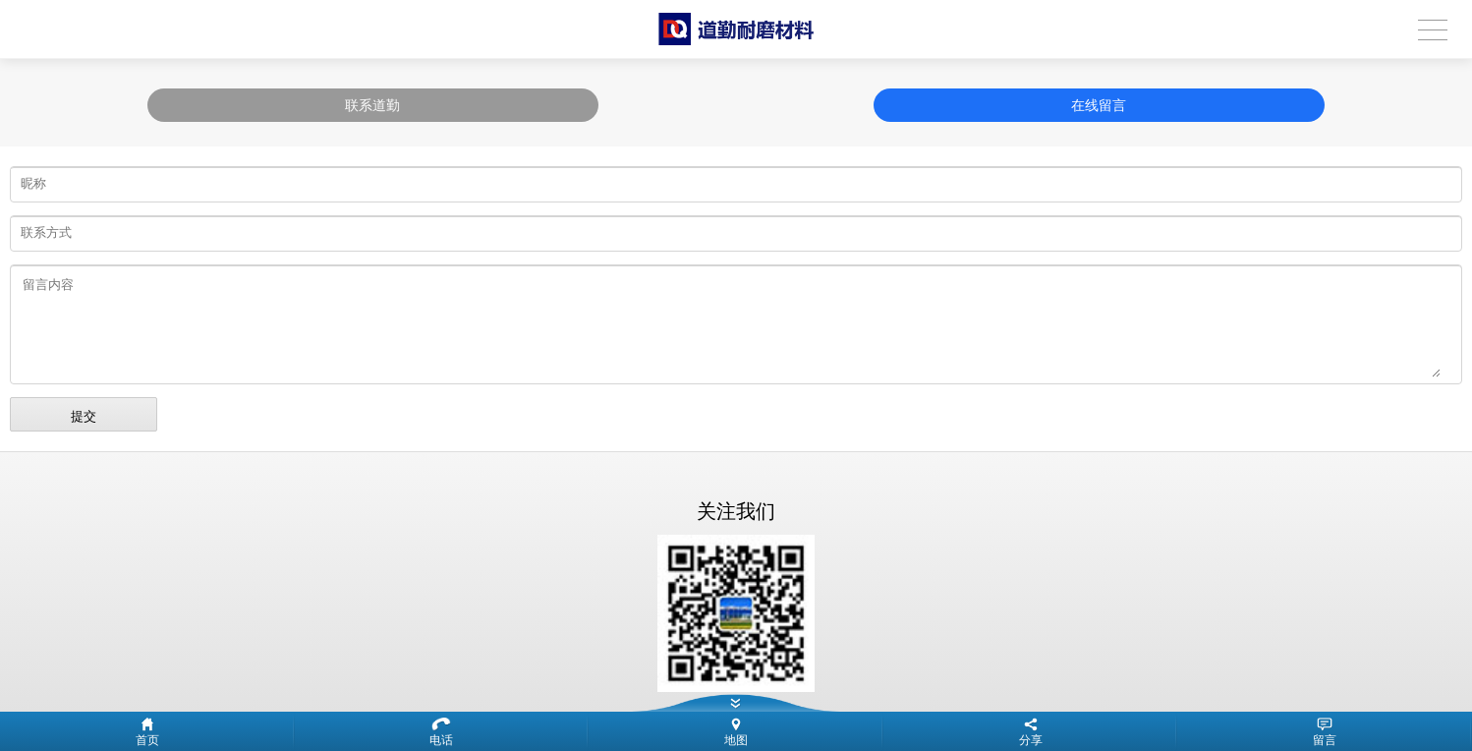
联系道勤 (372, 105)
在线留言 (1098, 105)
